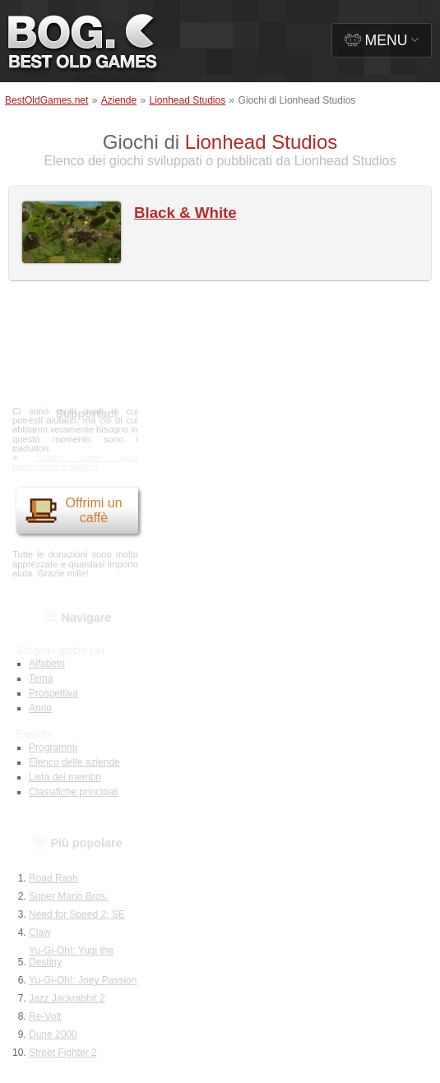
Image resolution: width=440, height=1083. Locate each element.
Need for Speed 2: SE (77, 914)
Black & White (185, 212)
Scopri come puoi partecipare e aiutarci (75, 461)
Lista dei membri (65, 777)
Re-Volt (45, 1016)
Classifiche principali (73, 792)
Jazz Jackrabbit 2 (67, 998)
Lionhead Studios (187, 100)
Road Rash (53, 878)
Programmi (53, 747)
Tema (41, 678)
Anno (40, 708)
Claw (40, 932)
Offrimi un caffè (74, 510)
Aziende (119, 100)
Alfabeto (47, 663)
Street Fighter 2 (63, 1052)
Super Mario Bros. (69, 896)
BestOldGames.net (46, 100)
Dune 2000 (53, 1034)
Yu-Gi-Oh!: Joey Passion (83, 980)
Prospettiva (53, 693)
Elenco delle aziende (74, 762)
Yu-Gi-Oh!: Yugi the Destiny (71, 956)
